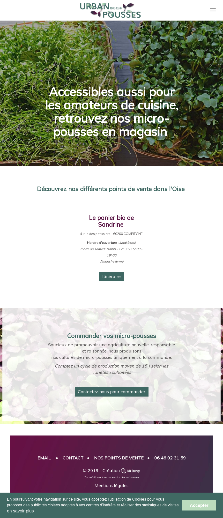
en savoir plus (20, 511)
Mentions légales (111, 485)
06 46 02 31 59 (170, 458)
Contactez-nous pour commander (111, 391)
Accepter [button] (199, 505)
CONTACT (73, 458)
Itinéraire (111, 276)
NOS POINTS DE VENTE (119, 458)
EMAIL (44, 458)
